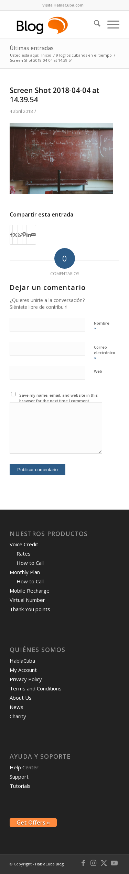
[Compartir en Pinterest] (24, 234)
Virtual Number (27, 599)
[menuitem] (63, 5)
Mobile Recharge (30, 590)
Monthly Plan (25, 572)
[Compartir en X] (15, 234)
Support (19, 776)
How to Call (30, 562)
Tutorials (20, 785)
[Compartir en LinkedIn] (28, 234)
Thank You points (30, 609)
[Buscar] (93, 24)
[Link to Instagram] (93, 863)
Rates (24, 553)
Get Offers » (33, 822)
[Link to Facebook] (83, 863)
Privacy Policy (26, 679)
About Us (21, 697)
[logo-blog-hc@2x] (53, 24)
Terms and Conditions (36, 688)
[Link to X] (104, 863)
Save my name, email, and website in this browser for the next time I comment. (58, 398)
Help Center (24, 767)
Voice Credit (24, 544)
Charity (18, 716)
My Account (23, 669)
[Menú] (109, 24)
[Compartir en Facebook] (11, 234)
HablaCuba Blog (49, 863)
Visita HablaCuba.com (63, 5)
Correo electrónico (104, 353)
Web (98, 371)
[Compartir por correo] (33, 234)
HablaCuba (22, 660)
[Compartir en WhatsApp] (20, 234)
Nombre (101, 326)
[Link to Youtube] (114, 863)
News (16, 706)
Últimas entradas (32, 48)
